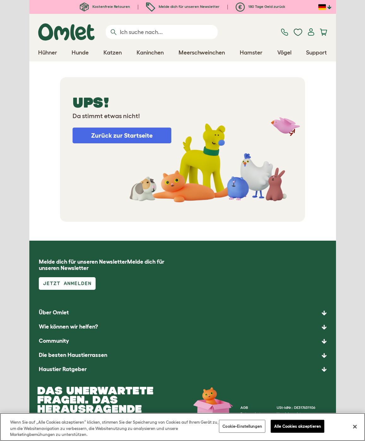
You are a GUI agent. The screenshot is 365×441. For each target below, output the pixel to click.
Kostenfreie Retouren (105, 6)
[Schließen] (355, 426)
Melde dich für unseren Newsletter (183, 6)
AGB (244, 407)
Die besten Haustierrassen (73, 355)
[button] (183, 370)
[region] (182, 427)
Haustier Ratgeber (63, 369)
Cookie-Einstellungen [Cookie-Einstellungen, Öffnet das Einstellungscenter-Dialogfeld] (242, 426)
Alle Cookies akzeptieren (297, 426)
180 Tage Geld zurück (260, 6)
